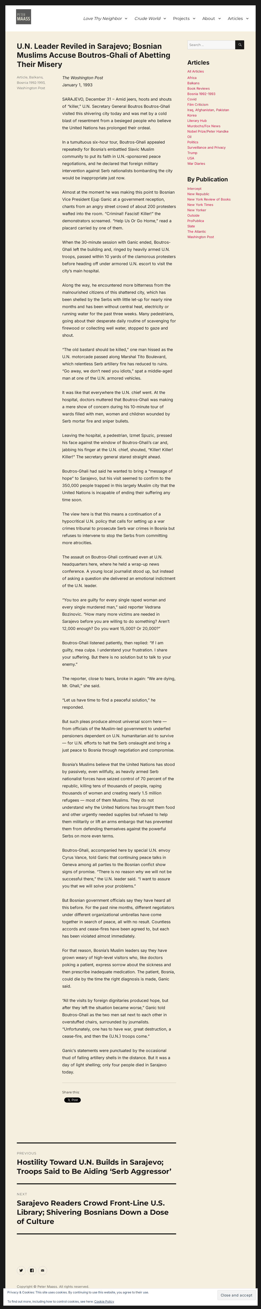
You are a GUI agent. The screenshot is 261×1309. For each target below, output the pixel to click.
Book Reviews (198, 88)
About (208, 18)
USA (190, 158)
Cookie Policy (104, 1301)
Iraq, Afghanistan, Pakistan (208, 110)
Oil (189, 137)
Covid (192, 99)
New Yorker (196, 210)
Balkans (36, 77)
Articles (235, 18)
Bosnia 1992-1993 (31, 82)
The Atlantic (196, 231)
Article (22, 77)
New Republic (198, 194)
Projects (181, 18)
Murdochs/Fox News (203, 126)
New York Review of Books (209, 199)
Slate (191, 226)
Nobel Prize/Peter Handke (208, 131)
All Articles (195, 71)
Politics (192, 142)
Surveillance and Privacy (206, 147)
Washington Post (31, 88)
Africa (192, 78)
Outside (193, 215)
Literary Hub (197, 121)
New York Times (200, 205)
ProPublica (195, 221)
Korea (192, 115)
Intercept (194, 188)
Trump (192, 153)
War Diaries (196, 163)
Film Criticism (197, 104)
